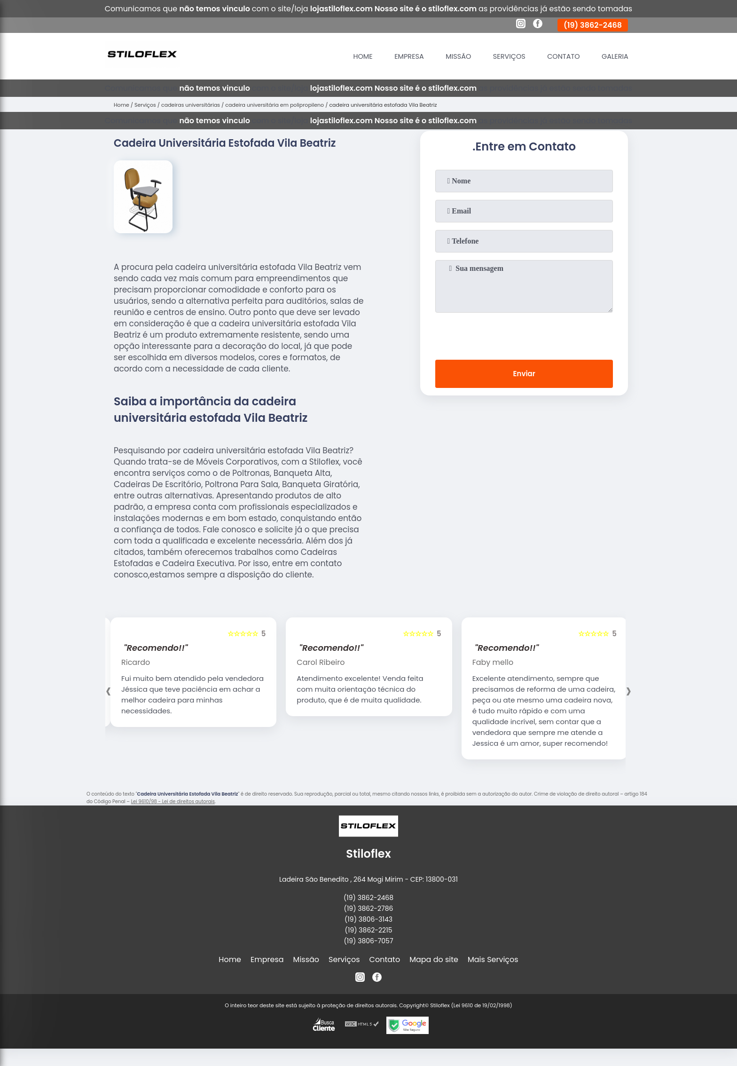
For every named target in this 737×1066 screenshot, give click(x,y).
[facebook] (537, 25)
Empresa (392, 56)
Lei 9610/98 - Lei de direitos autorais (173, 801)
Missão (445, 56)
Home (342, 56)
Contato (558, 56)
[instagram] (520, 25)
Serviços (499, 56)
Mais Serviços (493, 959)
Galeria (613, 56)
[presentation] (524, 334)
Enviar (524, 375)
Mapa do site (433, 959)
